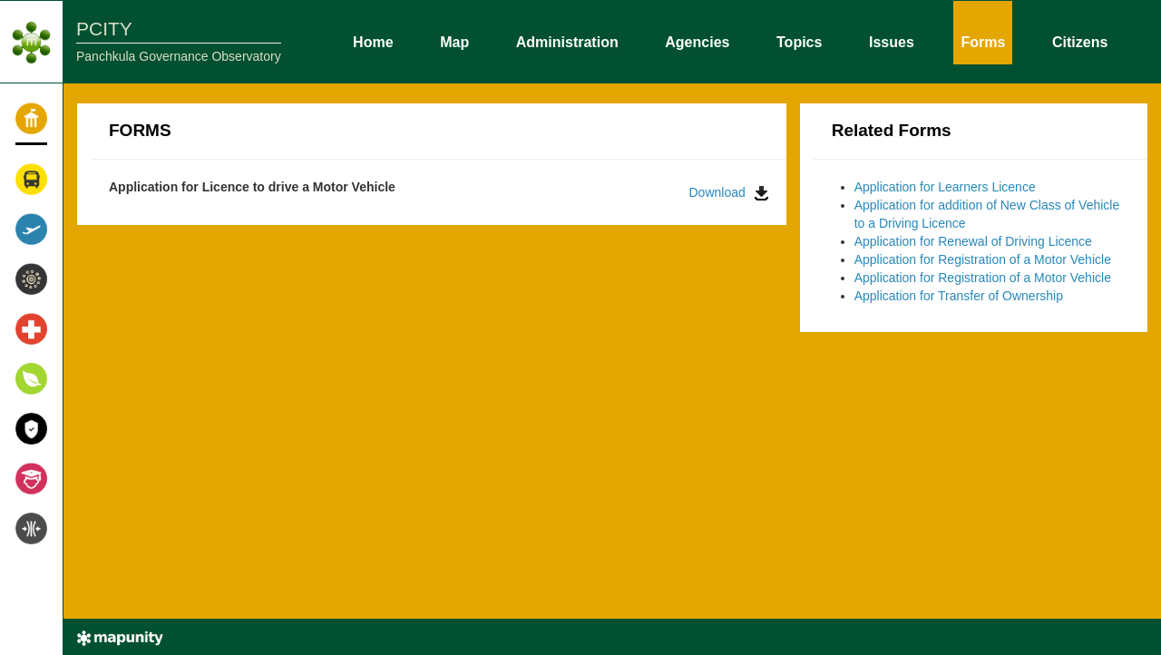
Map (454, 40)
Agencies (697, 40)
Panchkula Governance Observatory (178, 56)
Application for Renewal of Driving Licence (973, 241)
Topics (799, 40)
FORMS (140, 130)
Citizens (1079, 40)
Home (373, 40)
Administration (567, 40)
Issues (891, 40)
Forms (983, 40)
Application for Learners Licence (945, 187)
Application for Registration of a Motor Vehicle (982, 259)
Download (728, 192)
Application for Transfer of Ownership (958, 295)
